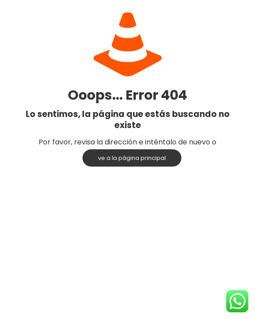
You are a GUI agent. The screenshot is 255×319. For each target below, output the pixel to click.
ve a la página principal (132, 158)
